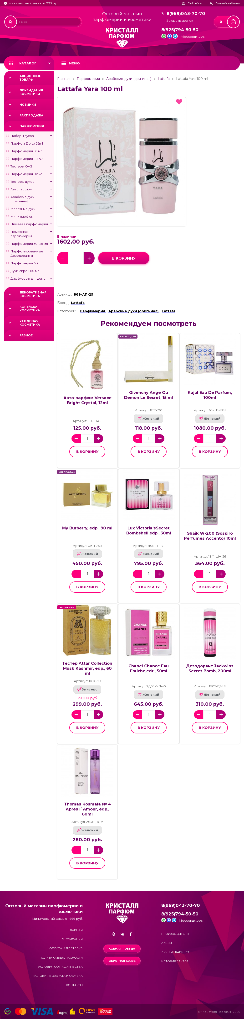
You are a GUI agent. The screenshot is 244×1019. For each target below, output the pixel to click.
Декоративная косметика (33, 294)
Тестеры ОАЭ (21, 166)
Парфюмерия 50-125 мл (29, 244)
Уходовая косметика (30, 322)
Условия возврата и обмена (58, 975)
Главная (63, 79)
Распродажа (31, 115)
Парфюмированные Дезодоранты (26, 253)
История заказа (174, 961)
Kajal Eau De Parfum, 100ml (210, 395)
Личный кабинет (175, 952)
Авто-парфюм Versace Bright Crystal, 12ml (87, 400)
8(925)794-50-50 (179, 29)
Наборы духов (22, 136)
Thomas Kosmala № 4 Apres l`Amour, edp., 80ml (87, 809)
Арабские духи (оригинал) (22, 199)
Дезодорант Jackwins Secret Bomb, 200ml (210, 668)
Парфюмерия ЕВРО (26, 159)
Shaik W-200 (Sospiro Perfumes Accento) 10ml (210, 536)
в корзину (124, 258)
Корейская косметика (30, 308)
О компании (72, 939)
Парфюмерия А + (24, 263)
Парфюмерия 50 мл (26, 151)
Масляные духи (23, 209)
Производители (175, 933)
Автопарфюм (21, 189)
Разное (26, 335)
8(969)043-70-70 (186, 13)
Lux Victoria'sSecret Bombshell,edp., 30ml (148, 530)
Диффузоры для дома (28, 278)
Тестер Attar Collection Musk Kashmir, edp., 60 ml (87, 668)
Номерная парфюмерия (21, 234)
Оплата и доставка (66, 948)
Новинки (28, 104)
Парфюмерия (32, 126)
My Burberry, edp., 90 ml (87, 528)
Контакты (74, 985)
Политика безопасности (61, 957)
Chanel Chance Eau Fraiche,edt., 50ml (148, 668)
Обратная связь (122, 960)
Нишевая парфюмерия (29, 224)
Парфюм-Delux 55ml (26, 143)
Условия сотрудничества (60, 966)
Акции (166, 943)
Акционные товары (30, 77)
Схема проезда (122, 948)
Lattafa (164, 79)
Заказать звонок (180, 20)
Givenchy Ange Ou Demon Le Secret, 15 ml (148, 395)
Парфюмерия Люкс (26, 174)
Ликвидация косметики (31, 92)
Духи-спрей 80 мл (24, 271)
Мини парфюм (22, 216)
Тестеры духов (22, 181)
